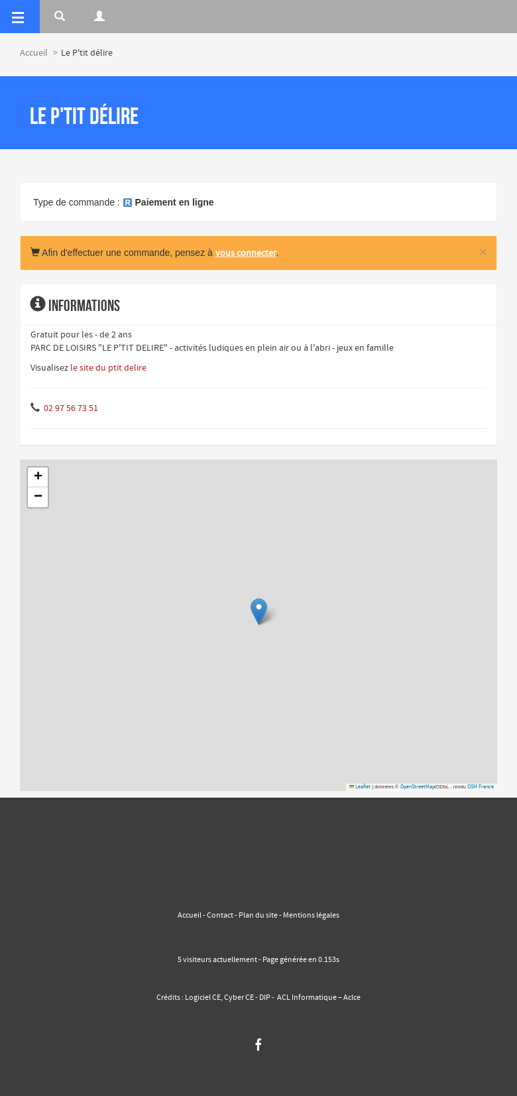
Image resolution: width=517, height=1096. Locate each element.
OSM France (480, 787)
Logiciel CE (203, 998)
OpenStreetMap (417, 787)
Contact (220, 915)
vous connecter (245, 253)
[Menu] (20, 16)
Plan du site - (260, 915)
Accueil (34, 53)
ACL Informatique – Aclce (319, 998)
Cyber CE (239, 998)
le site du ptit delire (108, 368)
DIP (264, 998)
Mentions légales (310, 915)
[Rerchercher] (60, 16)
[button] (259, 611)
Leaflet (360, 787)
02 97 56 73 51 (71, 408)
